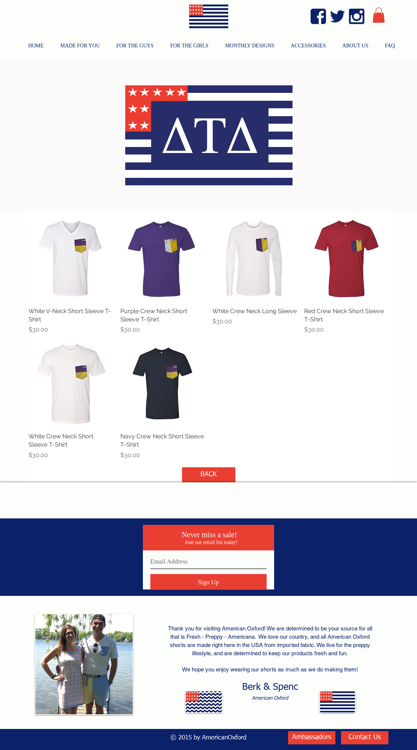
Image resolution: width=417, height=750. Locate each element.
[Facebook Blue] (318, 16)
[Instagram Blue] (356, 16)
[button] (378, 15)
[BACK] (208, 474)
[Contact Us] (364, 737)
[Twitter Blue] (337, 16)
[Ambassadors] (311, 737)
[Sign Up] (208, 582)
